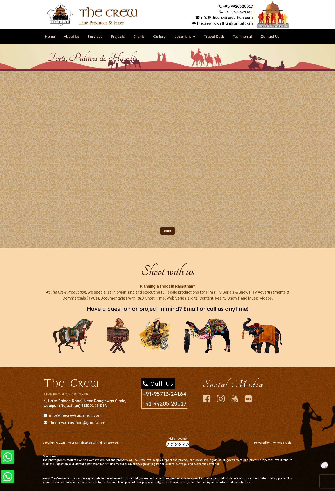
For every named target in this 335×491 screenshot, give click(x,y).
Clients (138, 36)
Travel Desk (214, 36)
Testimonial (242, 36)
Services (95, 36)
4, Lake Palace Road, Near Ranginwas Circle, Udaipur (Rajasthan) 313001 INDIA (85, 403)
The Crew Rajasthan (79, 442)
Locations (184, 37)
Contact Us (270, 36)
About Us (71, 36)
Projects (118, 36)
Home (50, 36)
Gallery (159, 36)
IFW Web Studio (281, 442)
